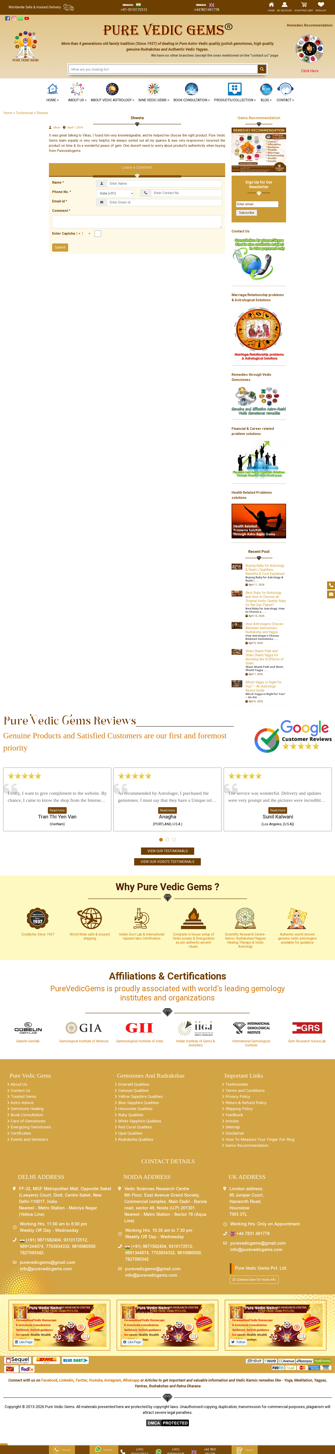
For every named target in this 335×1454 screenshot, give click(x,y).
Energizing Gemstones (32, 1129)
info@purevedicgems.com (46, 1273)
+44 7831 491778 (250, 1237)
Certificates (22, 1136)
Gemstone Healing (28, 1110)
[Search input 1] (163, 69)
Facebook (49, 1384)
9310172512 (75, 1244)
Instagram (112, 1384)
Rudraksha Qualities (136, 1142)
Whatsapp (131, 1384)
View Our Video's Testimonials (167, 862)
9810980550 (84, 1250)
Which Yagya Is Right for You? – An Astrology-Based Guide (263, 686)
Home (7, 113)
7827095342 (31, 1257)
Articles (232, 1123)
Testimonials (237, 1085)
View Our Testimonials (167, 851)
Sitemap (233, 1129)
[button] (153, 93)
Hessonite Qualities (136, 1110)
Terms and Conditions (245, 1091)
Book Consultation (28, 1117)
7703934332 (57, 1250)
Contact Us (21, 1091)
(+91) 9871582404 (40, 1244)
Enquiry (244, 1450)
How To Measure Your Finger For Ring (261, 1142)
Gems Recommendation (259, 118)
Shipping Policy (239, 1110)
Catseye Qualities (134, 1091)
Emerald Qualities (134, 1085)
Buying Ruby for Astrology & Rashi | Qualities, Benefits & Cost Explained (264, 570)
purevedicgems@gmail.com (47, 1266)
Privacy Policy (238, 1097)
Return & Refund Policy (247, 1104)
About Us (19, 1085)
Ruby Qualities (131, 1117)
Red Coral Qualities (136, 1129)
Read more (57, 810)
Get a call (62, 1450)
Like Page (25, 1345)
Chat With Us (104, 1450)
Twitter (81, 1384)
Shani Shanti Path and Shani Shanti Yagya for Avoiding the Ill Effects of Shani (264, 657)
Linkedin (66, 1384)
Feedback (234, 1117)
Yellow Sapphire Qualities (142, 1097)
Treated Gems (24, 1097)
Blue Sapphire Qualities (139, 1104)
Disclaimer (235, 1136)
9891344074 (31, 1250)
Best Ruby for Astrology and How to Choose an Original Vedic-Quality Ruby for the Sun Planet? (265, 599)
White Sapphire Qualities (141, 1123)
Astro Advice (23, 1104)
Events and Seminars (30, 1142)
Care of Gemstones (29, 1123)
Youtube (96, 1384)
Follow (240, 1345)
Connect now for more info (254, 1283)
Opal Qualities (131, 1136)
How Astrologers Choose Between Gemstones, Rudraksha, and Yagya (264, 628)
